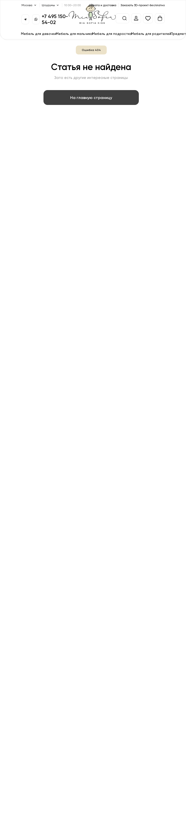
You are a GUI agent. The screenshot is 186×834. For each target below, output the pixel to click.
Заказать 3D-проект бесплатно (143, 5)
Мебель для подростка (112, 33)
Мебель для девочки (38, 33)
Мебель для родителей (151, 33)
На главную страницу (91, 97)
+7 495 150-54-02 (55, 19)
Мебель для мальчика (74, 33)
